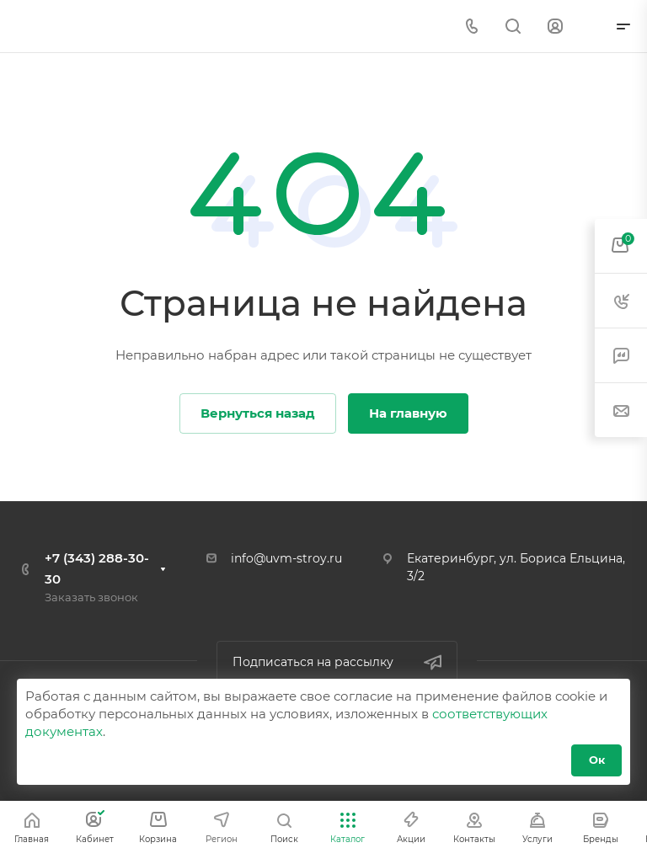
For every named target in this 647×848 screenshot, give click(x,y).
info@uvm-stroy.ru (286, 558)
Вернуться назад (258, 413)
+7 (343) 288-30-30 (97, 568)
